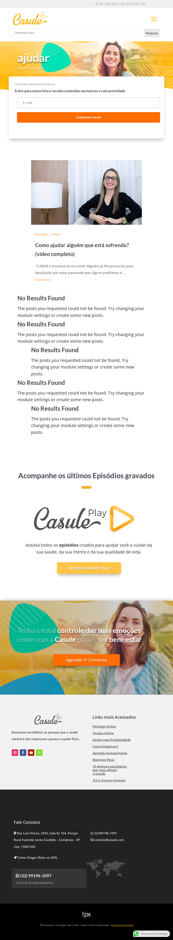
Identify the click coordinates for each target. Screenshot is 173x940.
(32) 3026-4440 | (110, 4)
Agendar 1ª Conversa (86, 660)
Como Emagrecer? (105, 746)
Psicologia (42, 234)
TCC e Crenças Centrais (109, 780)
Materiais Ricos (103, 760)
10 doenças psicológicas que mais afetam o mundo (110, 770)
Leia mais (43, 279)
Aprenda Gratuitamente (110, 753)
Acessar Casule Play (89, 568)
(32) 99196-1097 (135, 4)
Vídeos (56, 234)
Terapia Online (103, 733)
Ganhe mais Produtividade (112, 740)
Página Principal (26, 67)
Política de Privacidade (122, 925)
